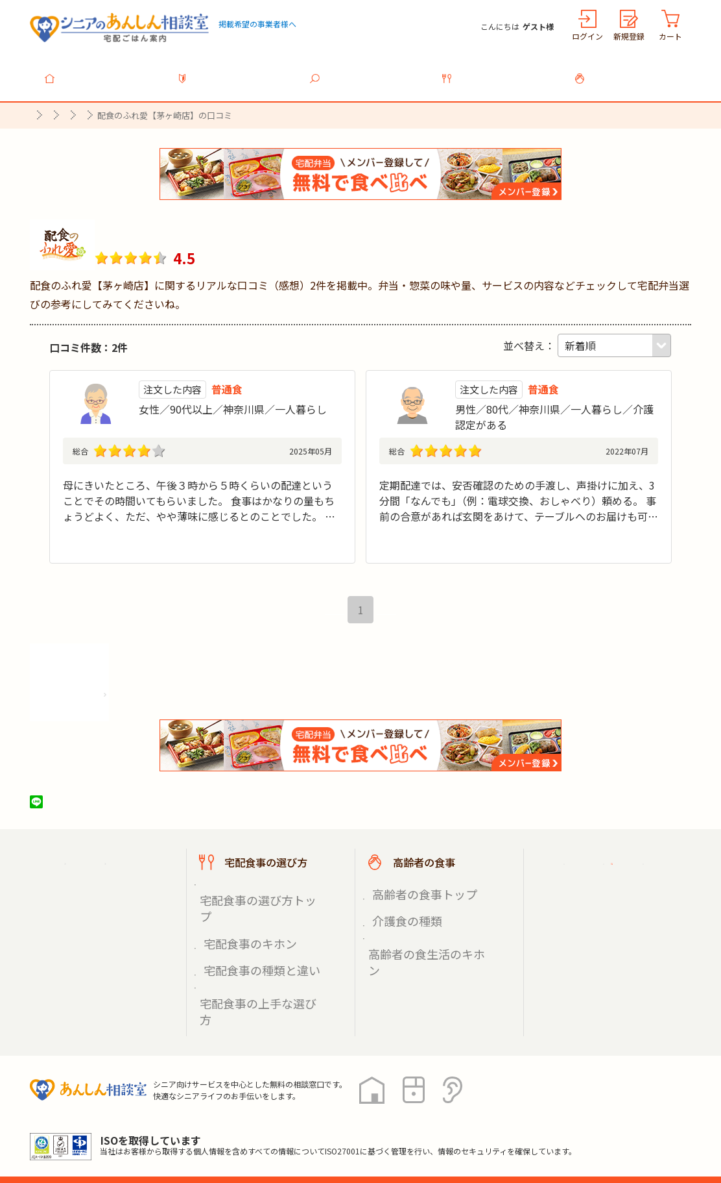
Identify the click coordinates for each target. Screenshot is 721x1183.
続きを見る (316, 550)
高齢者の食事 (633, 71)
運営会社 (238, 1124)
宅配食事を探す (368, 71)
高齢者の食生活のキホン (423, 928)
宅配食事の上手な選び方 (255, 944)
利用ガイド (236, 71)
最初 (327, 618)
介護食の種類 (400, 913)
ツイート (86, 810)
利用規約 (175, 1124)
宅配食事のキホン (241, 913)
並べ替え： (529, 338)
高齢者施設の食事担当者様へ (618, 942)
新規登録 (628, 36)
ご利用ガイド (592, 870)
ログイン (587, 36)
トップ (103, 71)
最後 (393, 618)
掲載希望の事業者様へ (257, 23)
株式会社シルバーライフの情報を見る (125, 699)
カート (670, 36)
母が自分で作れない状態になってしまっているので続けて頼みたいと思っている (202, 478)
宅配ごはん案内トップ (113, 870)
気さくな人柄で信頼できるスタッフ (462, 478)
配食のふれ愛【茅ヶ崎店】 (196, 225)
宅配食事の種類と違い (250, 928)
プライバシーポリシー (82, 1124)
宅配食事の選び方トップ (255, 898)
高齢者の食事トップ (414, 898)
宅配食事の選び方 (500, 71)
